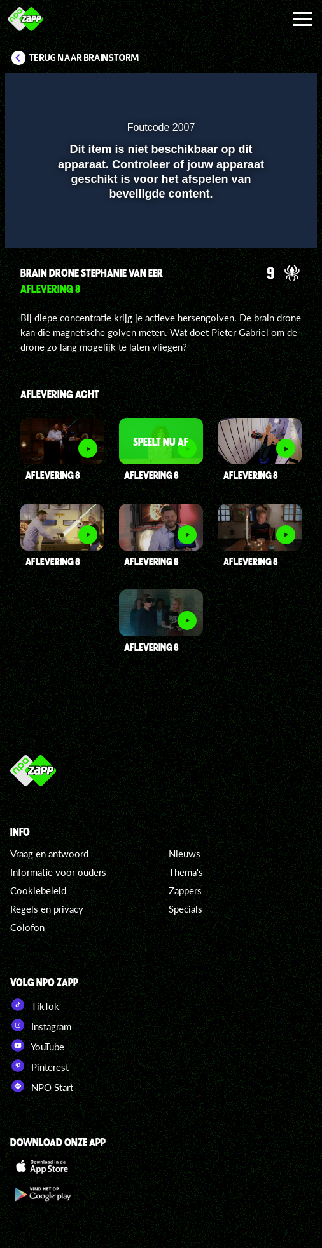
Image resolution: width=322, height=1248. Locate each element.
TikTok (34, 1004)
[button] (274, 90)
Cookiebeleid (38, 890)
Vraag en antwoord (49, 853)
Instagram (40, 1025)
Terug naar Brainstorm (84, 58)
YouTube (37, 1045)
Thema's (186, 872)
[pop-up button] (248, 90)
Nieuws (184, 853)
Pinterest (39, 1065)
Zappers (185, 890)
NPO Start (41, 1086)
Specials (185, 909)
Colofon (27, 927)
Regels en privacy (46, 909)
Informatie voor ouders (58, 872)
